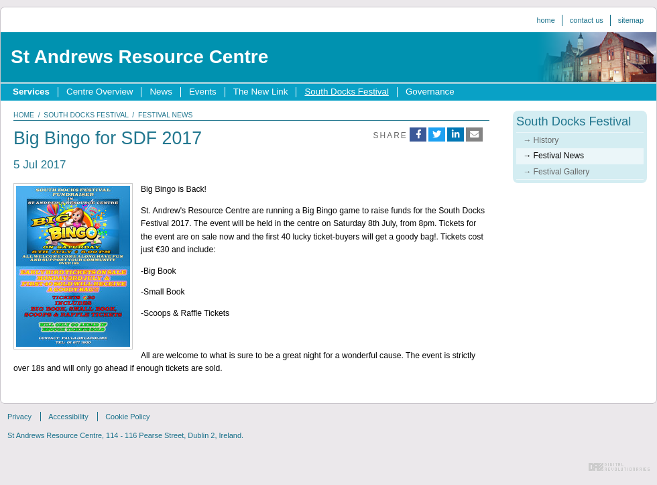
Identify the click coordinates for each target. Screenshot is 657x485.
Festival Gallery (562, 171)
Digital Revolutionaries (619, 467)
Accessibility (68, 417)
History (546, 140)
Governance (430, 92)
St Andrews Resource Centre (139, 56)
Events (203, 92)
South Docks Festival (346, 92)
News (161, 92)
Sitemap (631, 20)
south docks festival (86, 115)
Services (31, 92)
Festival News (559, 155)
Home (545, 20)
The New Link (260, 92)
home (23, 115)
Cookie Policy (127, 417)
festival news (165, 115)
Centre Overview (99, 92)
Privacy (19, 417)
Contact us (586, 20)
